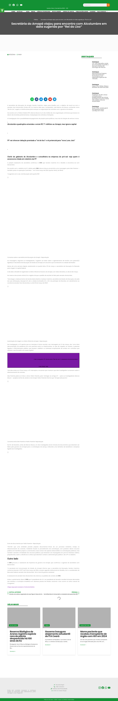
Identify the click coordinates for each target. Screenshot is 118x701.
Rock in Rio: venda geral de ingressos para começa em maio (100, 109)
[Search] (108, 5)
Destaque (95, 62)
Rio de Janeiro (13, 625)
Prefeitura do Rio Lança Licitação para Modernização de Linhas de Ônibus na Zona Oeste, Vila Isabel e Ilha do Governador (100, 98)
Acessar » (13, 651)
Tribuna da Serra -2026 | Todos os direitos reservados (59, 699)
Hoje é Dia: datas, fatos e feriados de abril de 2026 (100, 86)
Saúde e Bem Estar (85, 625)
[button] (32, 99)
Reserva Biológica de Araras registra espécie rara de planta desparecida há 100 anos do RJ (23, 636)
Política (47, 625)
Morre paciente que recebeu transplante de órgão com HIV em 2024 (93, 634)
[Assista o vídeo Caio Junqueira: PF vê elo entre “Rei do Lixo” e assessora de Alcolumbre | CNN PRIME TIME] (43, 360)
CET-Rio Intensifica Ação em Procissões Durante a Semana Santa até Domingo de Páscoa (100, 65)
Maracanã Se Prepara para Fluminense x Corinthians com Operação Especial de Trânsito (99, 76)
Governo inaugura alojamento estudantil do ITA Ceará (57, 634)
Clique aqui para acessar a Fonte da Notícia (20, 587)
